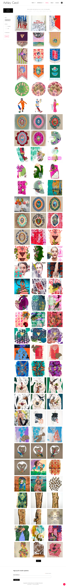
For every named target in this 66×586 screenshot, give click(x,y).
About (52, 2)
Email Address (16, 574)
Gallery (46, 2)
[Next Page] (38, 561)
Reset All (6, 36)
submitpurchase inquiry (8, 10)
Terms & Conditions (35, 584)
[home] (11, 2)
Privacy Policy (29, 584)
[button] (33, 2)
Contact (57, 2)
